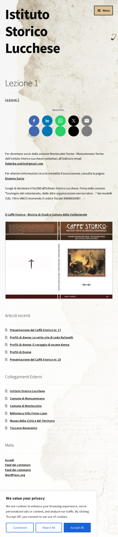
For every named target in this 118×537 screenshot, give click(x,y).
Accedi (9, 460)
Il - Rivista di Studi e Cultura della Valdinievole (46, 214)
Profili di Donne (20, 352)
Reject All (49, 528)
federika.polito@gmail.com (24, 164)
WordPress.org (15, 475)
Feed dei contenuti (18, 465)
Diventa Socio (14, 178)
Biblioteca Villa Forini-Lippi (28, 413)
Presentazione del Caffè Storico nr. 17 (35, 330)
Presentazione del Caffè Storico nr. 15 (35, 359)
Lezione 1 (12, 100)
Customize (20, 528)
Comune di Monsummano (27, 398)
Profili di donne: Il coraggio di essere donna (39, 345)
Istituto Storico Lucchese (32, 31)
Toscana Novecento (23, 428)
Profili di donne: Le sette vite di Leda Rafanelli (41, 337)
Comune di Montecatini (26, 406)
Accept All (77, 528)
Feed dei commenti (18, 470)
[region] (48, 514)
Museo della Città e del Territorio (32, 421)
